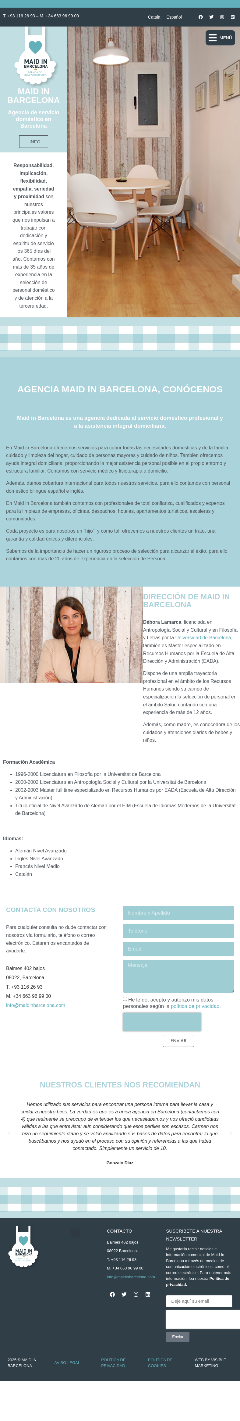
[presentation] (162, 1022)
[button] (220, 37)
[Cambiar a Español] (174, 17)
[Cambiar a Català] (154, 17)
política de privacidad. (196, 1006)
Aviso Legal (67, 1362)
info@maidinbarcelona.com (35, 1005)
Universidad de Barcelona (203, 637)
